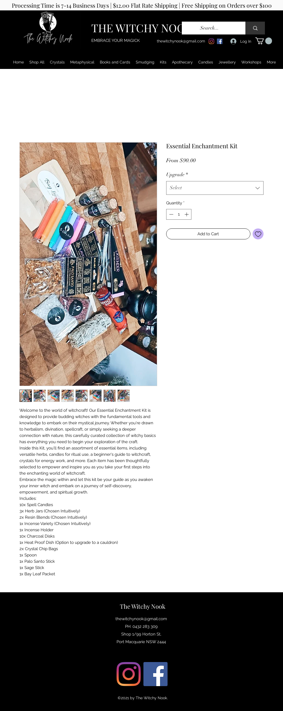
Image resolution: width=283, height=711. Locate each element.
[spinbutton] (178, 214)
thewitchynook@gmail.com (181, 41)
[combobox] (215, 188)
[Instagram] (211, 41)
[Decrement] (170, 214)
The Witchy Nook (142, 606)
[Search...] (209, 28)
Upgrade (177, 175)
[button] (263, 40)
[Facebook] (219, 41)
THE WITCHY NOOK (141, 28)
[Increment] (187, 214)
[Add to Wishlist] (258, 234)
